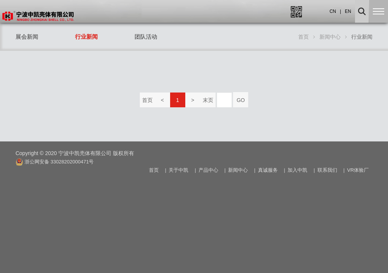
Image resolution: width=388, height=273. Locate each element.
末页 (208, 100)
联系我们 (327, 170)
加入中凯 (297, 170)
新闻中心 (330, 37)
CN (333, 11)
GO (240, 100)
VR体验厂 (358, 170)
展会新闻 (27, 36)
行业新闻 (86, 36)
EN (348, 11)
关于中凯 (178, 170)
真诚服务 (268, 170)
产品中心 (208, 170)
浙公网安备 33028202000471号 (55, 161)
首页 (147, 100)
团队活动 (146, 36)
